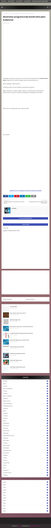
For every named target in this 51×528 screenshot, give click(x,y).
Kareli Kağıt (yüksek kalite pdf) (17, 367)
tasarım (26, 460)
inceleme (26, 415)
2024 (26, 487)
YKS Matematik (11, 1)
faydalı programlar (26, 403)
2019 (26, 500)
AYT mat (26, 381)
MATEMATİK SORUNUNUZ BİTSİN (17, 353)
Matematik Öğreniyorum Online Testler (19, 340)
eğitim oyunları (26, 401)
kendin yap (26, 425)
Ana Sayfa (5, 13)
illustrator (26, 413)
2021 (26, 495)
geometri (26, 408)
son (9, 13)
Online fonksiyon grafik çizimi (17, 347)
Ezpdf (26, 383)
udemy (26, 465)
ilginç (26, 411)
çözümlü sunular (26, 472)
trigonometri (26, 462)
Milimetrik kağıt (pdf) (15, 320)
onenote (26, 443)
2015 (26, 511)
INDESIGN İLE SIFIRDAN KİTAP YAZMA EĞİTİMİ (25, 191)
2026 (26, 482)
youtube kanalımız (7, 299)
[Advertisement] (25, 67)
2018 (26, 503)
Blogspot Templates (34, 526)
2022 (26, 492)
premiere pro (26, 453)
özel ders (26, 475)
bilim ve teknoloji (26, 396)
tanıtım (26, 457)
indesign (26, 418)
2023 (26, 490)
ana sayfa (3, 1)
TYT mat (26, 391)
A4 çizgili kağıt (13, 306)
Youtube (26, 393)
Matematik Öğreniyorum (16, 360)
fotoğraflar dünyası (26, 406)
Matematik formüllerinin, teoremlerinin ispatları (21, 326)
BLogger (20, 526)
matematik (26, 433)
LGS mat (26, 386)
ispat (26, 420)
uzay (26, 467)
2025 (26, 485)
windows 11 (26, 470)
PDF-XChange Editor (26, 388)
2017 (26, 506)
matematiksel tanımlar (26, 435)
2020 (26, 498)
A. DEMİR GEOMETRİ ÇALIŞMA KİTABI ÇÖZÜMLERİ (21, 333)
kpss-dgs (26, 428)
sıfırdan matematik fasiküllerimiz (40, 1)
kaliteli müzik (26, 423)
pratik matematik (26, 450)
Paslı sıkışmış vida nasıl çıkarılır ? (18, 313)
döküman (26, 398)
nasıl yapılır (26, 440)
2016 (26, 508)
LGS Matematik (27, 1)
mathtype (26, 438)
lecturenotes (26, 430)
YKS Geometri (19, 1)
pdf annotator (26, 445)
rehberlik (26, 455)
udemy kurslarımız (30, 299)
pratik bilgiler (26, 448)
